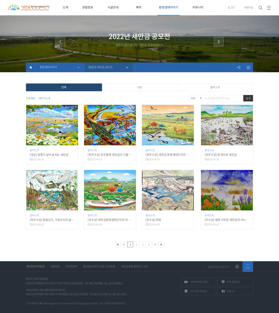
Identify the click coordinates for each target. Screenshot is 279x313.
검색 (248, 98)
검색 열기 (260, 7)
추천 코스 (231, 291)
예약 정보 (198, 282)
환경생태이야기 (48, 67)
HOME (31, 67)
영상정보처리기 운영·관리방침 (99, 266)
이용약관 (55, 266)
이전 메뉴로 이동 (60, 42)
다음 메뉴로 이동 (219, 42)
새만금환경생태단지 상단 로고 (28, 7)
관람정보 (233, 282)
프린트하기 (248, 67)
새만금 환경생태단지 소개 (134, 266)
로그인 (231, 7)
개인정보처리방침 (35, 266)
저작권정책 (71, 266)
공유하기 (238, 67)
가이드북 (198, 291)
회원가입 (248, 7)
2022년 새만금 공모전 (100, 67)
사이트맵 (269, 7)
